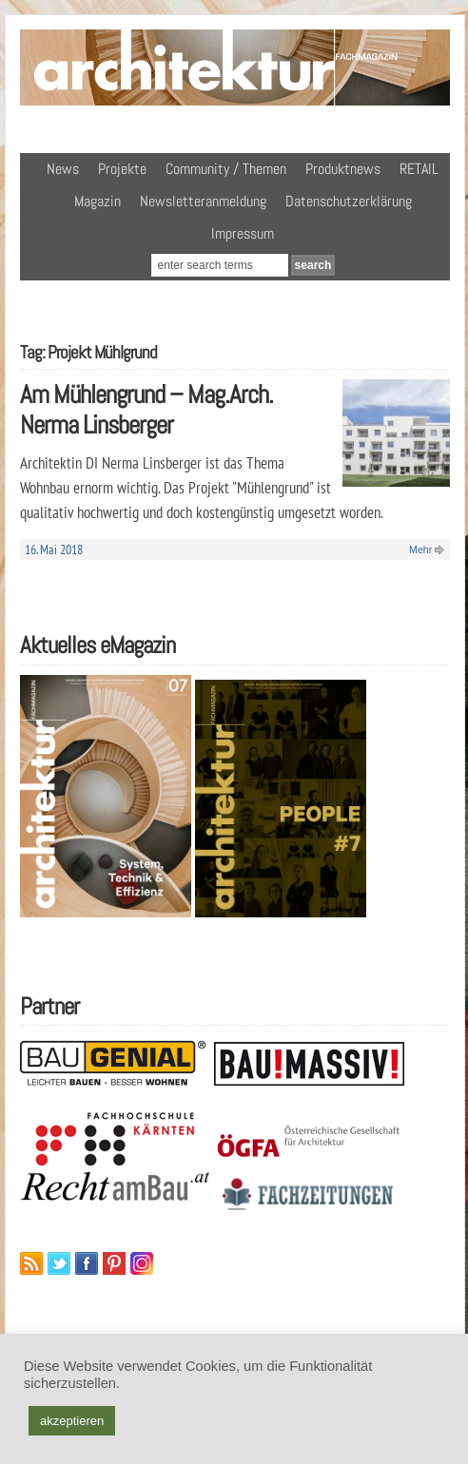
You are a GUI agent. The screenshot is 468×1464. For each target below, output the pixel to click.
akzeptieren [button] (72, 1421)
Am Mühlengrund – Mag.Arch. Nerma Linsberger (146, 409)
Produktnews (342, 169)
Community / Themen (226, 169)
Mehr (420, 549)
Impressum (242, 233)
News (63, 169)
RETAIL (419, 169)
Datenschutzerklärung (348, 201)
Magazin (97, 201)
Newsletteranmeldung (203, 201)
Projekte (122, 169)
